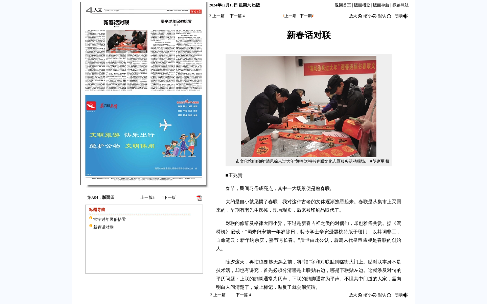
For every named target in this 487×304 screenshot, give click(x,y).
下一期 (306, 16)
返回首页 (343, 5)
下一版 (169, 197)
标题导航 (400, 5)
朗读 (401, 16)
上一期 (290, 16)
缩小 (370, 16)
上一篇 (217, 16)
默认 (385, 16)
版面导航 (381, 5)
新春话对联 (103, 227)
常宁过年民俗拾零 (109, 219)
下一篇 (237, 16)
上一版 (147, 197)
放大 (356, 16)
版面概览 (362, 5)
